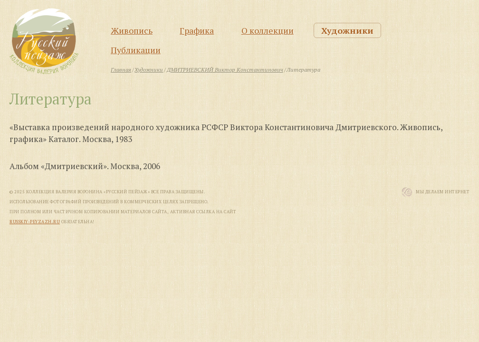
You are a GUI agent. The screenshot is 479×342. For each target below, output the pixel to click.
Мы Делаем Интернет (442, 192)
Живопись (132, 30)
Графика (197, 30)
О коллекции (267, 30)
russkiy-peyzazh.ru (35, 222)
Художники (347, 30)
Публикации (136, 50)
